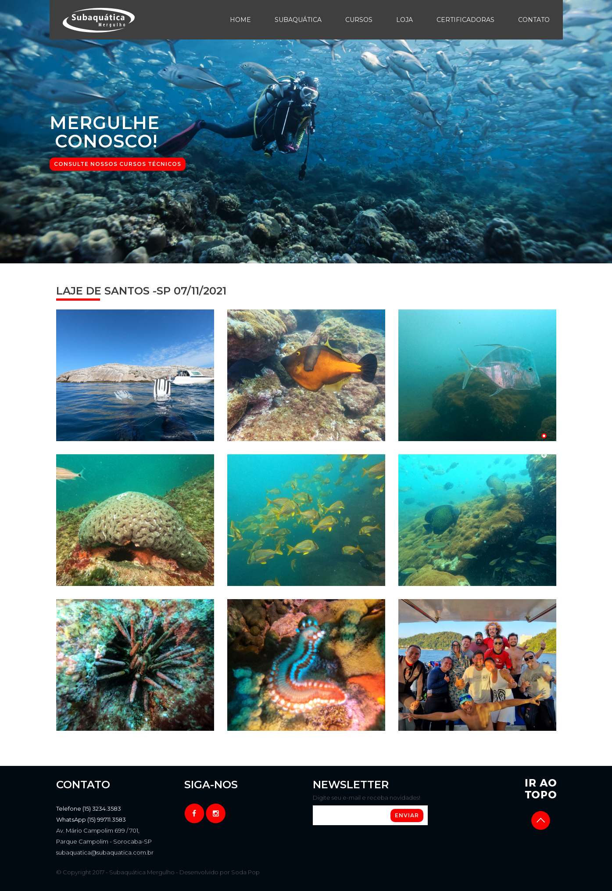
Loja (404, 20)
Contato (534, 20)
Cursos (358, 20)
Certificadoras (465, 20)
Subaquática (298, 20)
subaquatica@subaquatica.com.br (105, 852)
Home (240, 20)
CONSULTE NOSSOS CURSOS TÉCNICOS (117, 164)
